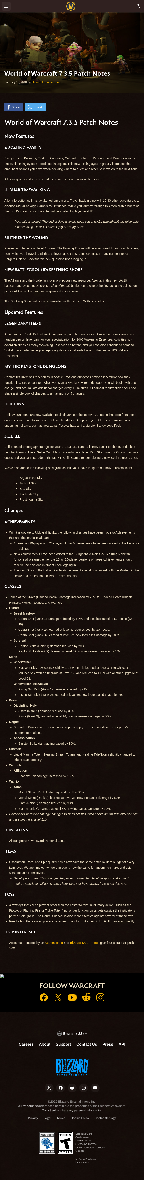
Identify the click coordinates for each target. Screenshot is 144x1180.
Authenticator (54, 943)
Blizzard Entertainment (46, 82)
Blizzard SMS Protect (84, 943)
